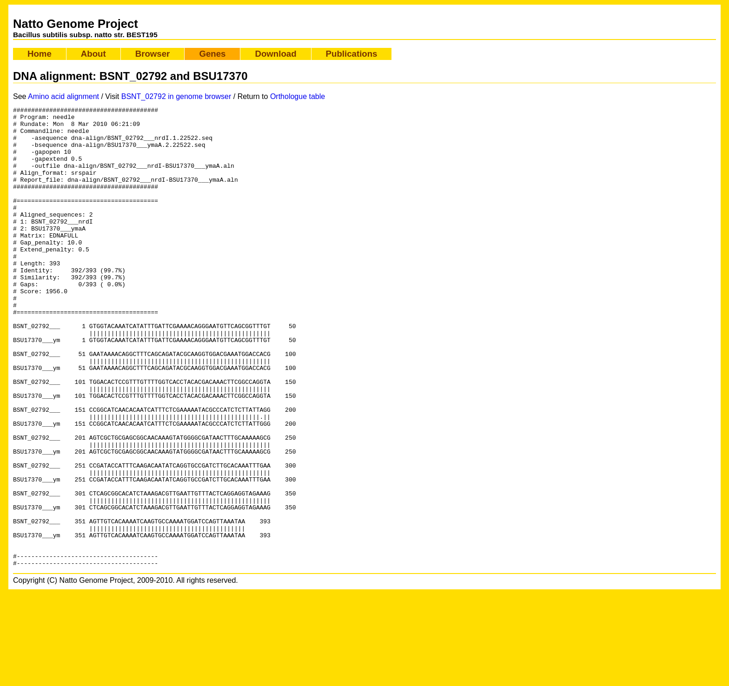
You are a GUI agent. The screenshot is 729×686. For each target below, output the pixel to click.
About (93, 54)
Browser (152, 54)
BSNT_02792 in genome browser (176, 96)
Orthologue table (297, 96)
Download (275, 54)
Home (39, 54)
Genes (212, 54)
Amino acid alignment (63, 96)
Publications (352, 54)
